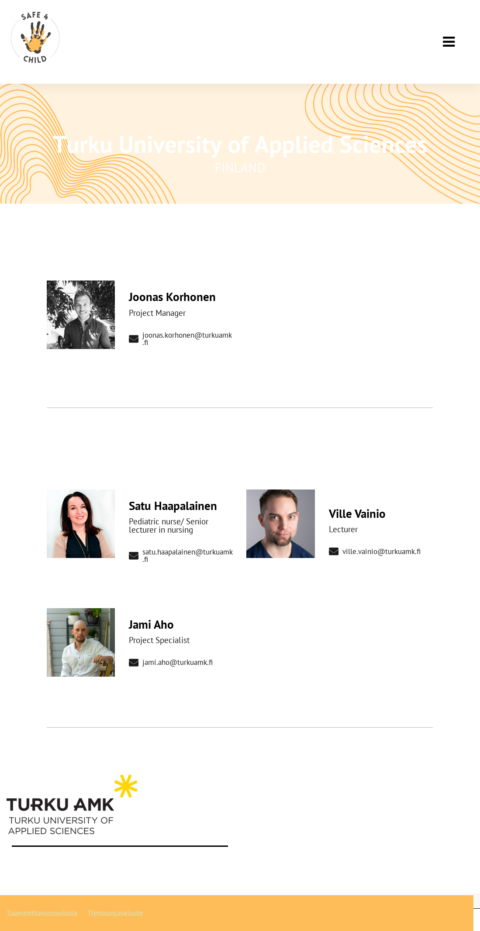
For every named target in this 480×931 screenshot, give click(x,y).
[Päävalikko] (448, 41)
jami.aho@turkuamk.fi (170, 662)
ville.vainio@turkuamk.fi (374, 551)
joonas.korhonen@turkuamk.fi (180, 339)
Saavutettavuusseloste (42, 913)
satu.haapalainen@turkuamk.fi (180, 555)
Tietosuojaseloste (115, 913)
